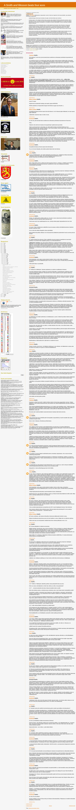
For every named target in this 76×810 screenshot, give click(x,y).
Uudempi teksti (29, 805)
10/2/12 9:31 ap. (32, 159)
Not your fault (5, 280)
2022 (3, 243)
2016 (3, 248)
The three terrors (5, 273)
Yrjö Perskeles (3, 73)
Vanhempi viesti (72, 805)
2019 (3, 245)
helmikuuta (5, 263)
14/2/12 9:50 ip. (31, 631)
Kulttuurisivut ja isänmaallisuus (7, 272)
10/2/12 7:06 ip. (31, 496)
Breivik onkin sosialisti (6, 282)
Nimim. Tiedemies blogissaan (14, 421)
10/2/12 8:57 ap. (32, 97)
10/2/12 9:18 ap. (32, 107)
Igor (30, 77)
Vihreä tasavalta (5, 278)
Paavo (30, 351)
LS (29, 539)
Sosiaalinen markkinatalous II (7, 292)
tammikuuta (5, 293)
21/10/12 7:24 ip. (32, 780)
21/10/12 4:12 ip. (32, 716)
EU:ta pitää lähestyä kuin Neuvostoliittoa (9, 277)
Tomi (30, 415)
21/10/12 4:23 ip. (32, 729)
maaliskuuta (5, 262)
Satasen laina (8, 50)
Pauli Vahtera (3, 69)
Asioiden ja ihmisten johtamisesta (8, 279)
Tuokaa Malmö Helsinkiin (7, 288)
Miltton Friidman (33, 99)
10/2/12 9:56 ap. (32, 191)
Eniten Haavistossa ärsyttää (7, 286)
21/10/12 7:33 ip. (32, 792)
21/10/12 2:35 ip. (32, 704)
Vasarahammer (3, 70)
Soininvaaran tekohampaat (7, 289)
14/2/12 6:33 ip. (31, 560)
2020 (3, 244)
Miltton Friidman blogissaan (15, 394)
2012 (3, 252)
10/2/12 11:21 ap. (32, 285)
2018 (3, 246)
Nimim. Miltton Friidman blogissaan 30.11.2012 (9, 402)
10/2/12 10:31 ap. (32, 223)
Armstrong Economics (5, 64)
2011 (3, 294)
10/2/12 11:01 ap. (32, 265)
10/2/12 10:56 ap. (32, 255)
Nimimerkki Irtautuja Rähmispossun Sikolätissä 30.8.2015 (10, 383)
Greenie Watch (3, 65)
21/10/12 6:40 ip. (32, 747)
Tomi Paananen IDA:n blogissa (12, 399)
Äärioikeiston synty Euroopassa (8, 267)
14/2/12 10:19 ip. (32, 662)
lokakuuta (4, 255)
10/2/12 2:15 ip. (31, 441)
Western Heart (3, 72)
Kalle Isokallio (3, 67)
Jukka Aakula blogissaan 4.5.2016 (15, 381)
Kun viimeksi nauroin (6, 276)
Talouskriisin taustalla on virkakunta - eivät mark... (10, 266)
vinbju (30, 152)
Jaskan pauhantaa (4, 66)
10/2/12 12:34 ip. (32, 349)
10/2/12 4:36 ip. (31, 483)
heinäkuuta (5, 258)
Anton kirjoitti (31, 15)
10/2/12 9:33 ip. (31, 512)
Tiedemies (31, 55)
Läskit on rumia (5, 274)
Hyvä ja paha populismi (6, 290)
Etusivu (50, 805)
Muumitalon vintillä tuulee (7, 285)
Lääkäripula (3, 18)
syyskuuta (5, 256)
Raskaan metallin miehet (10, 34)
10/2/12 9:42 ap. (32, 167)
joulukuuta (5, 253)
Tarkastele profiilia (4, 308)
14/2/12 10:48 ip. (32, 677)
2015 (3, 249)
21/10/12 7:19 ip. (32, 763)
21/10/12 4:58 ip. (32, 737)
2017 (3, 247)
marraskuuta (5, 254)
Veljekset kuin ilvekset (6, 268)
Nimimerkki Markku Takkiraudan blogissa (8, 428)
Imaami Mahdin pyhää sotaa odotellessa (9, 284)
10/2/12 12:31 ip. (32, 342)
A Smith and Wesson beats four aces (24, 5)
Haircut (4, 265)
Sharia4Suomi (5, 287)
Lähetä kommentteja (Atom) (33, 808)
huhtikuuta (5, 261)
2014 (3, 250)
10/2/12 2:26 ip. (31, 449)
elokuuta (4, 257)
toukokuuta (5, 260)
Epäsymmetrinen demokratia (11, 29)
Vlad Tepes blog (3, 71)
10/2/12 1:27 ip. (31, 398)
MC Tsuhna (3, 68)
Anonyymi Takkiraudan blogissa (17, 425)
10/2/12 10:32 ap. (32, 235)
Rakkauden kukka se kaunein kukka (8, 291)
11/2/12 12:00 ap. (32, 522)
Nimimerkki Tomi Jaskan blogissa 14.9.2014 (8, 390)
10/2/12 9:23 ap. (32, 116)
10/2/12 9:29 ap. (32, 143)
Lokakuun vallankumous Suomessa (8, 271)
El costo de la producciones (7, 283)
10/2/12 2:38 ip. (31, 470)
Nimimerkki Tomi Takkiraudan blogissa (10, 408)
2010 (3, 295)
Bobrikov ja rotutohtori (6, 269)
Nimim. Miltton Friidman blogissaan (16, 415)
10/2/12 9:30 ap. (32, 151)
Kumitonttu (31, 118)
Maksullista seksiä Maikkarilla (7, 275)
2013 (3, 251)
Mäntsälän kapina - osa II (7, 264)
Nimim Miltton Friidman (11, 412)
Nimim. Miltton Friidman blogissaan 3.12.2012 (12, 403)
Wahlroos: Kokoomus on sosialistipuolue (8, 25)
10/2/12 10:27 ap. (32, 214)
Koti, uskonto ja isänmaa (5, 22)
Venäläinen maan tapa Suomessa (8, 270)
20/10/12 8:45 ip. (32, 696)
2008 (3, 296)
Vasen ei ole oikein (9, 45)
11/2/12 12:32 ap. (32, 538)
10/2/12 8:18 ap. (32, 75)
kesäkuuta (5, 259)
